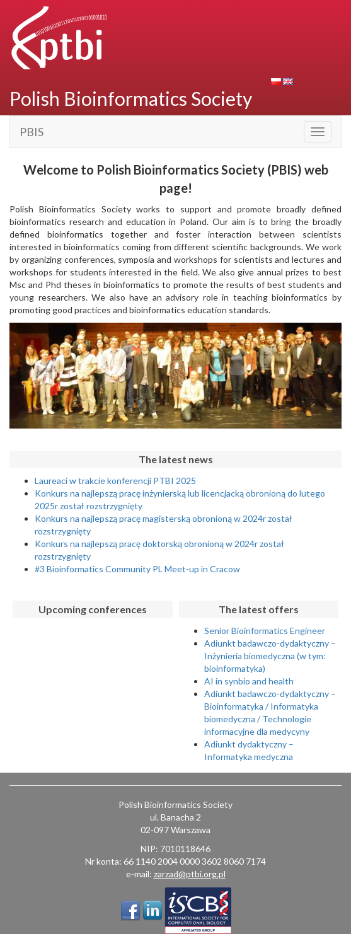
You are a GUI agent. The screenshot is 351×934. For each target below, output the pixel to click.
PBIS (31, 132)
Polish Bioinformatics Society (130, 98)
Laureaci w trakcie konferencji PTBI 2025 (115, 480)
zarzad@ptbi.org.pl (190, 873)
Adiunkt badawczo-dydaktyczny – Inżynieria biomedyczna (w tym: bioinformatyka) (270, 656)
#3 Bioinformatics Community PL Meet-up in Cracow (137, 568)
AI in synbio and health (249, 681)
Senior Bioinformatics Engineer (264, 630)
